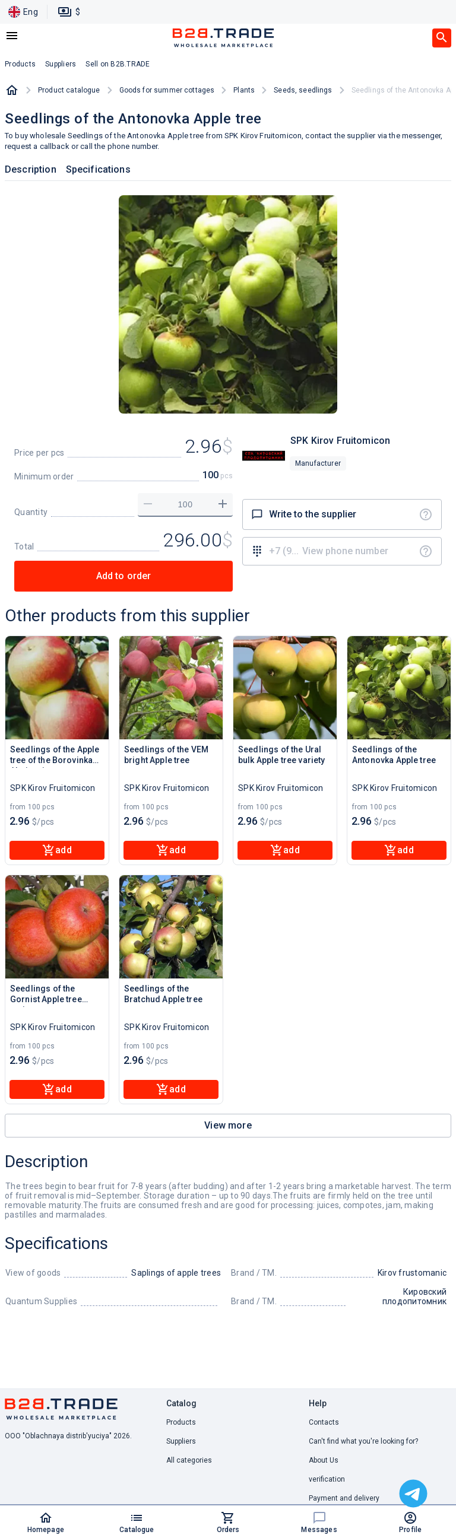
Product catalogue (69, 90)
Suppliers (181, 1441)
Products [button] (20, 64)
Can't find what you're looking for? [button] (363, 1441)
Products (181, 1422)
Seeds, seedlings (303, 90)
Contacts (324, 1422)
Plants (244, 90)
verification (327, 1479)
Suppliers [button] (60, 64)
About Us (323, 1460)
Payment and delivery (344, 1498)
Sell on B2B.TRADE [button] (118, 64)
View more (227, 1125)
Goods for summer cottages (167, 90)
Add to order (123, 575)
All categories (189, 1460)
